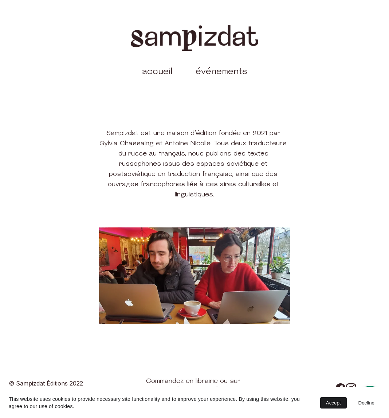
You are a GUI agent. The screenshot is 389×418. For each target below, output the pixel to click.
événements (221, 71)
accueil (157, 71)
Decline (366, 403)
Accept (333, 403)
